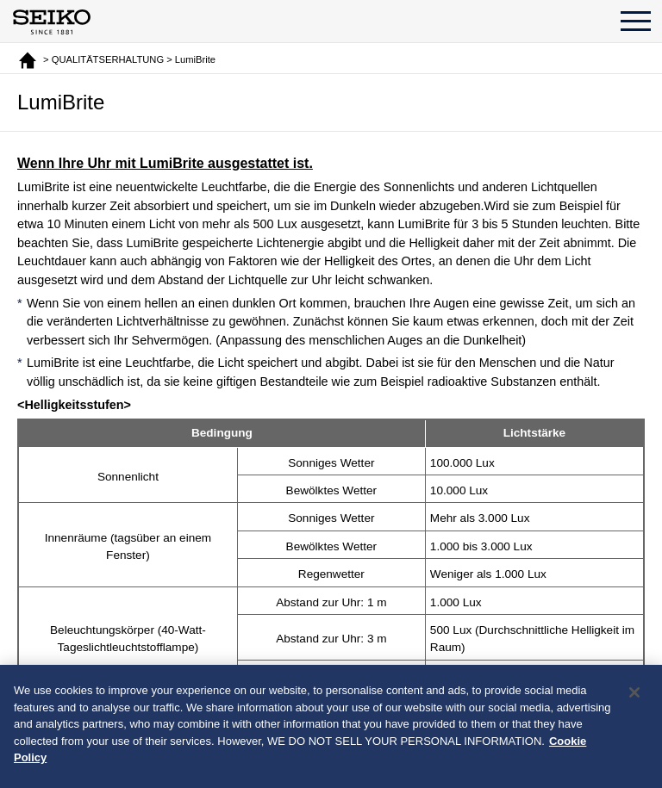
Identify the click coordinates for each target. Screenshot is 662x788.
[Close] (634, 704)
